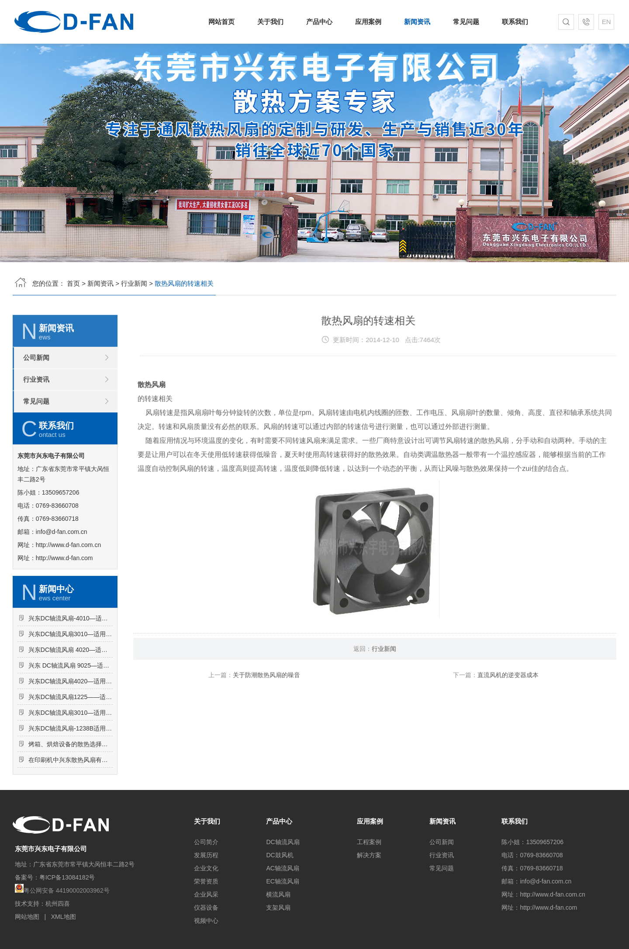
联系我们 (512, 21)
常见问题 (464, 21)
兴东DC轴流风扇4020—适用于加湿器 (70, 720)
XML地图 (63, 916)
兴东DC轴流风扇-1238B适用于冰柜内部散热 (70, 767)
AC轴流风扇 (282, 868)
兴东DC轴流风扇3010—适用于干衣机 (70, 673)
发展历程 (206, 855)
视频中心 (206, 920)
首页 (73, 280)
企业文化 (206, 868)
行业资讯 (36, 412)
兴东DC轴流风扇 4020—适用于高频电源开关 (70, 689)
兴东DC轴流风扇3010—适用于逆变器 (70, 751)
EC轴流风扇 (282, 881)
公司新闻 (36, 390)
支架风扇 (278, 907)
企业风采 (206, 894)
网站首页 (225, 21)
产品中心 (321, 21)
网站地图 (27, 916)
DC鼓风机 (279, 855)
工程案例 (369, 841)
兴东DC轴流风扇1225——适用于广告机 (70, 736)
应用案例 (368, 21)
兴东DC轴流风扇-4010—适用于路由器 (70, 657)
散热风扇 (152, 417)
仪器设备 (206, 907)
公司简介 (206, 841)
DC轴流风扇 (282, 841)
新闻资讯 (416, 21)
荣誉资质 (206, 881)
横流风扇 (278, 894)
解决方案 (369, 855)
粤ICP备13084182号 (67, 877)
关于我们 (273, 21)
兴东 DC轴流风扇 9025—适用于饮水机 (70, 704)
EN (603, 21)
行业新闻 (134, 280)
